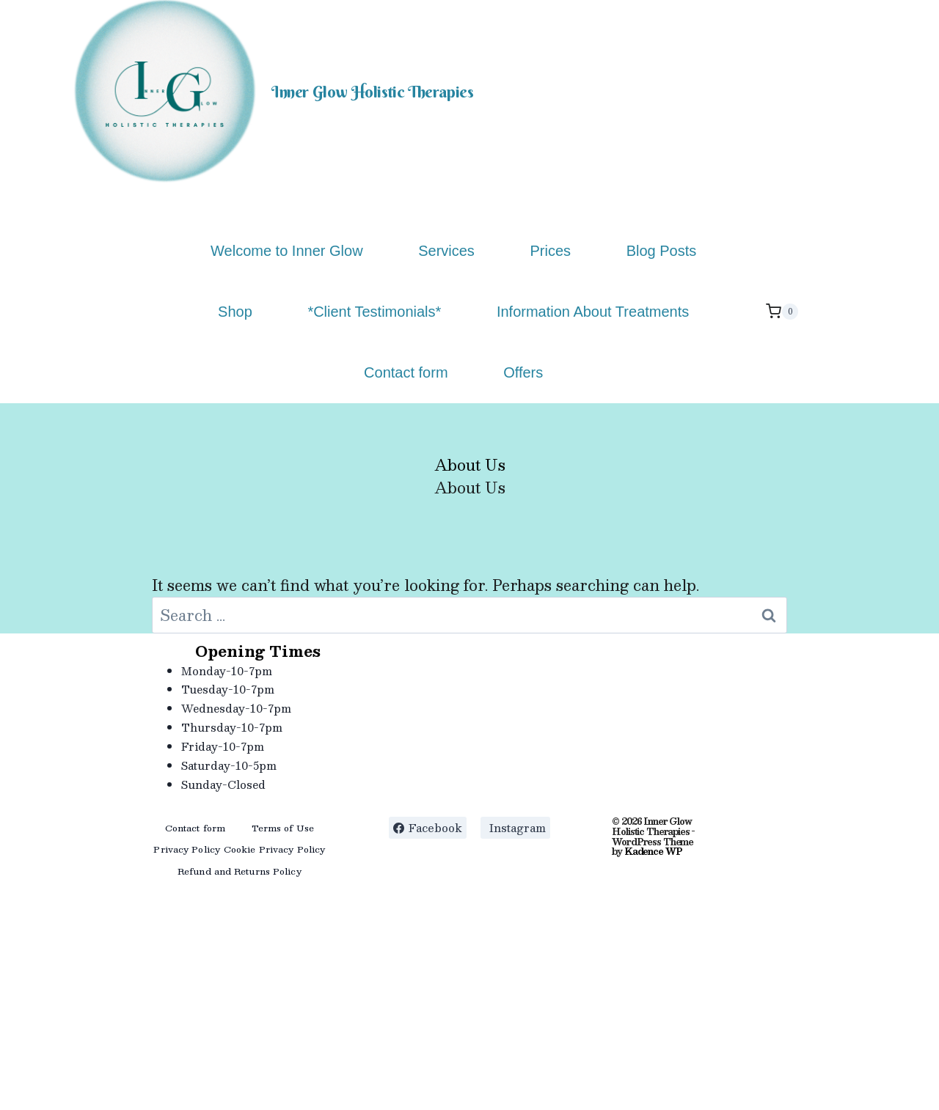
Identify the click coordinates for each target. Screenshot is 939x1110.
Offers (523, 372)
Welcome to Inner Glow (287, 251)
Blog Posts (661, 251)
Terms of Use (283, 827)
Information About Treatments (593, 312)
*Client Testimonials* (374, 312)
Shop (235, 312)
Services (446, 251)
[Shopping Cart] (782, 311)
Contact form (405, 372)
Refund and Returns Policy (240, 871)
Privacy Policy (186, 849)
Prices (550, 251)
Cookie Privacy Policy (274, 849)
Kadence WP (653, 851)
